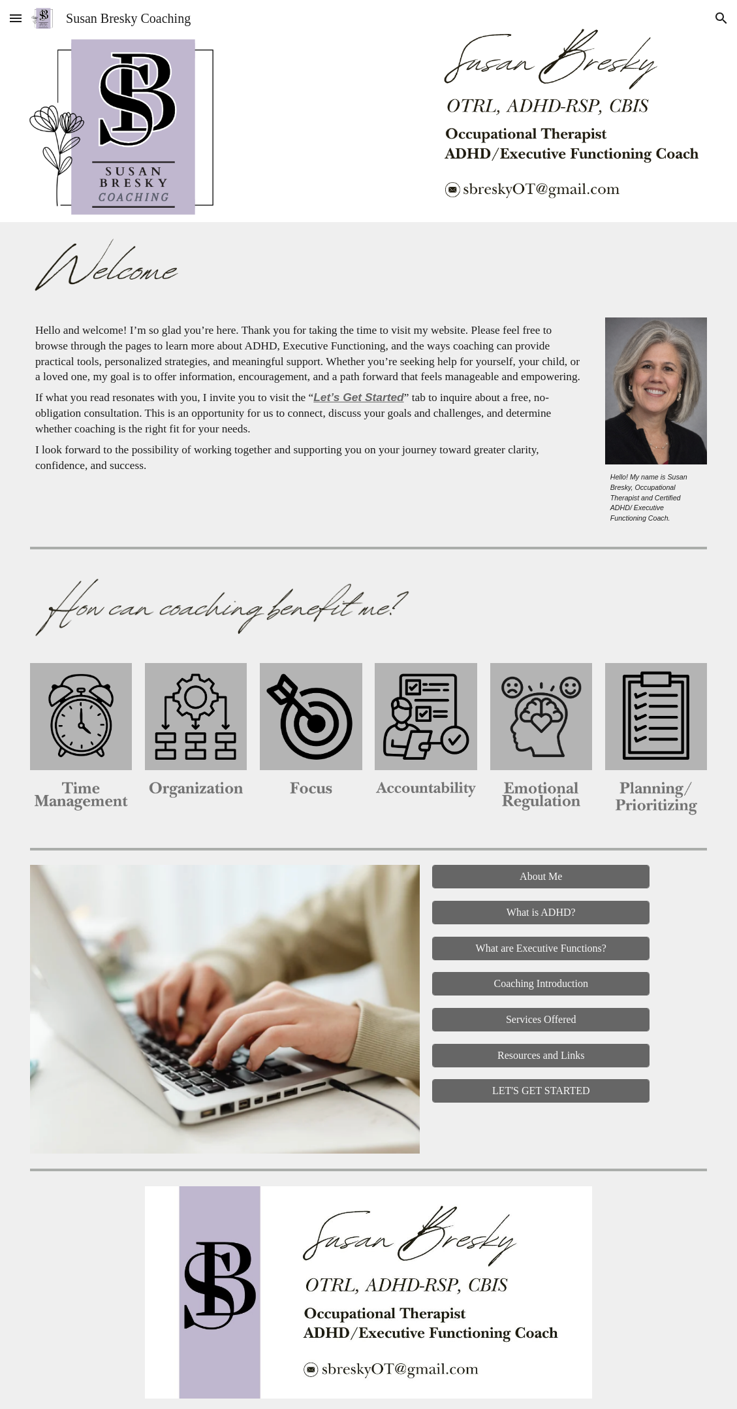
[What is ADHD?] (541, 912)
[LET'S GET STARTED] (541, 1091)
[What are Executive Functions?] (541, 948)
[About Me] (541, 876)
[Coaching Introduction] (541, 983)
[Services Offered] (541, 1019)
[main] (311, 398)
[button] (15, 18)
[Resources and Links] (541, 1055)
